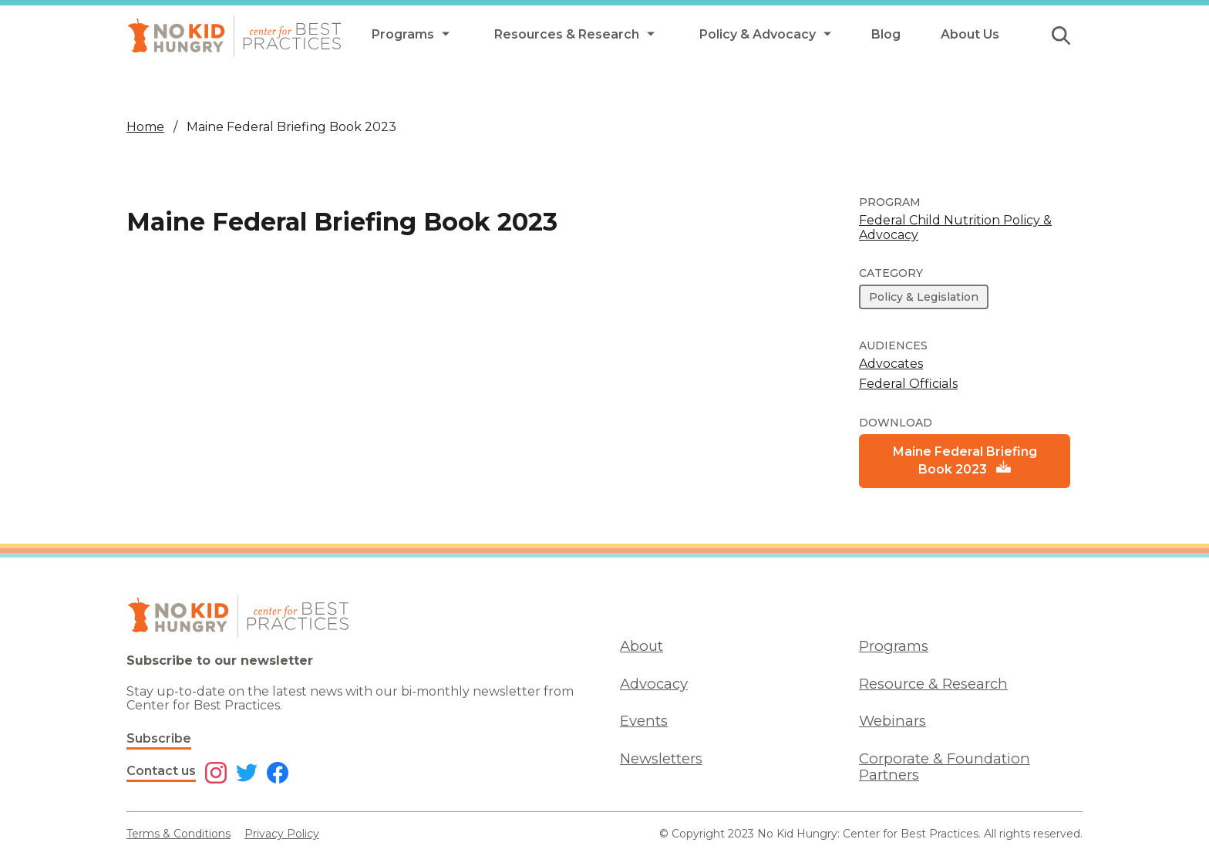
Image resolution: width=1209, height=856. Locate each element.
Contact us (161, 770)
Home (145, 127)
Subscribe (158, 738)
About (641, 646)
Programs (893, 646)
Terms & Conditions (178, 833)
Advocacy (654, 684)
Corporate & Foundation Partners (944, 767)
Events (644, 721)
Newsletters (661, 758)
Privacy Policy (281, 833)
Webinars (892, 721)
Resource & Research (933, 684)
